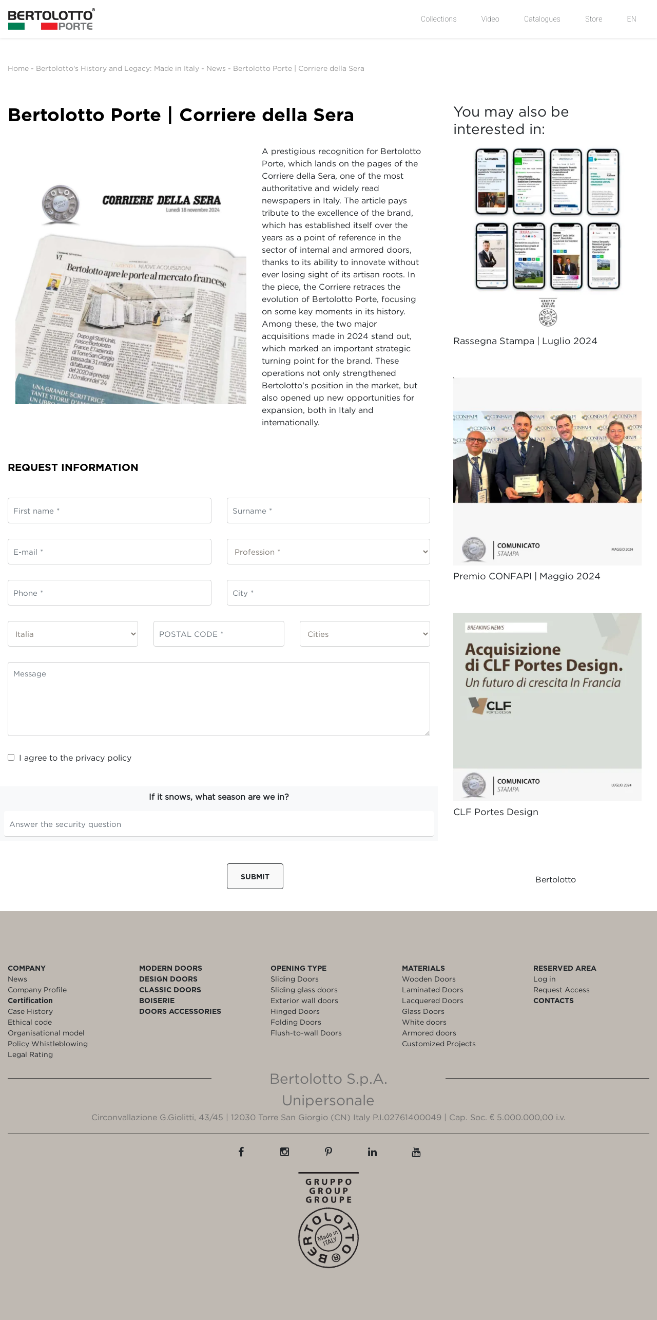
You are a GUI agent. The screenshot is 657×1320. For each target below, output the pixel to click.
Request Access (561, 989)
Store (593, 19)
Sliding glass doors (304, 989)
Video (490, 19)
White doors (424, 1022)
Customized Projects (439, 1043)
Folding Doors (295, 1022)
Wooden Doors (429, 979)
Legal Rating (30, 1054)
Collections (439, 19)
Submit (255, 876)
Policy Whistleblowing (48, 1043)
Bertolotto (555, 879)
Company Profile (37, 989)
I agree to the (69, 757)
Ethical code (30, 1022)
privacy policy (103, 757)
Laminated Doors (432, 989)
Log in (544, 979)
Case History (30, 1011)
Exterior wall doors (304, 1000)
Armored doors (429, 1032)
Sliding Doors (294, 979)
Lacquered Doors (432, 1000)
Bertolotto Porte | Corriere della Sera (298, 68)
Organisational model (46, 1032)
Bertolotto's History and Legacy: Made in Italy (117, 68)
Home (18, 68)
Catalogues (542, 19)
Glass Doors (423, 1011)
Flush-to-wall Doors (306, 1032)
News (216, 68)
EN (631, 19)
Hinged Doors (295, 1011)
